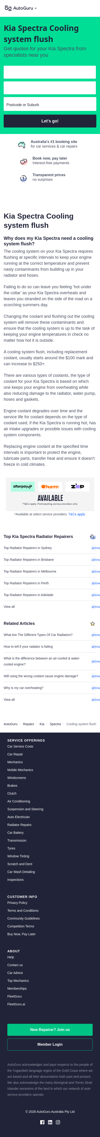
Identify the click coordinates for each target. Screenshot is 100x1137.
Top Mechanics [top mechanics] (18, 981)
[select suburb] (50, 105)
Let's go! (49, 121)
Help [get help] (10, 957)
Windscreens (16, 778)
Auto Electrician (18, 817)
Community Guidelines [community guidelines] (23, 918)
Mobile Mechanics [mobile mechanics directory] (20, 770)
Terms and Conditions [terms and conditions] (22, 910)
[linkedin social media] (50, 1122)
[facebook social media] (42, 1122)
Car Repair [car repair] (15, 754)
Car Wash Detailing (21, 872)
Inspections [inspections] (15, 880)
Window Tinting (18, 856)
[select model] (48, 88)
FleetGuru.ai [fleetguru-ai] (16, 1004)
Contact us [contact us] (15, 965)
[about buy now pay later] (50, 494)
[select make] (48, 73)
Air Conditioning (18, 801)
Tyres (11, 848)
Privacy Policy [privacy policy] (17, 903)
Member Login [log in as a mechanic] (50, 1044)
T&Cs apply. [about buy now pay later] (77, 514)
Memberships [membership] (17, 988)
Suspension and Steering (25, 809)
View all (50, 606)
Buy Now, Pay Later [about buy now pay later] (21, 934)
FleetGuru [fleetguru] (14, 996)
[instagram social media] (58, 1122)
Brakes (12, 785)
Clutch (12, 793)
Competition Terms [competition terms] (20, 926)
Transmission (16, 840)
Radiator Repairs (19, 825)
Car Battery (15, 832)
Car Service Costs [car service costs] (20, 746)
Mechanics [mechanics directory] (15, 762)
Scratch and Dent (19, 864)
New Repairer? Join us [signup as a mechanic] (50, 1030)
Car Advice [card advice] (15, 973)
